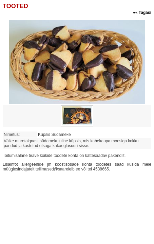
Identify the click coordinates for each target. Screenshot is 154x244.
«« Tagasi (142, 12)
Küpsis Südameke (55, 134)
